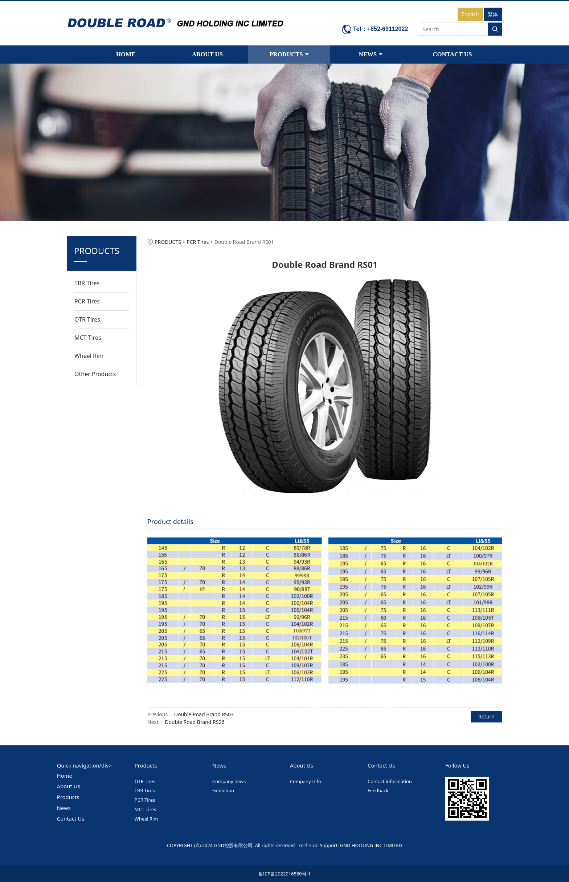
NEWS (370, 54)
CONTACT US (452, 54)
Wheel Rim (88, 356)
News (64, 807)
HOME (125, 54)
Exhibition (223, 790)
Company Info (305, 781)
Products (68, 797)
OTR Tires (87, 319)
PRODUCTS (288, 54)
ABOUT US (207, 54)
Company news (229, 781)
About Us (68, 786)
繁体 (493, 14)
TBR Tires (86, 283)
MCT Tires (87, 338)
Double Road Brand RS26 (194, 721)
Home (64, 775)
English (470, 14)
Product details (170, 521)
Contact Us (70, 818)
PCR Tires (87, 301)
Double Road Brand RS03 (204, 714)
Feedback (378, 790)
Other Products (95, 374)
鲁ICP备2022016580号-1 (284, 873)
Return (486, 716)
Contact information (390, 781)
